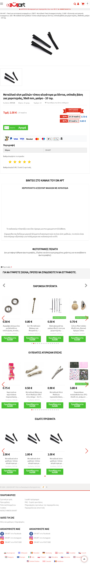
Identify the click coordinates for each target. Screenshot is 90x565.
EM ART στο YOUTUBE (11, 543)
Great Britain (79, 557)
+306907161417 (64, 9)
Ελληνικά (22, 553)
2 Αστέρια (15, 162)
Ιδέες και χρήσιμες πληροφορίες (12, 522)
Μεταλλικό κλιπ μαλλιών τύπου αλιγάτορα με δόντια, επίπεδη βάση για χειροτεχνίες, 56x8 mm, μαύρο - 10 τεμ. (11, 461)
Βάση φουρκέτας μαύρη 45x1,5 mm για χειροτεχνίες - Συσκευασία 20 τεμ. (56, 328)
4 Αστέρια (24, 162)
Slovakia (53, 557)
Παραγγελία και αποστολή (35, 508)
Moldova (58, 562)
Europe (21, 557)
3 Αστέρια (19, 162)
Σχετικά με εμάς (6, 500)
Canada (47, 562)
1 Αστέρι (10, 162)
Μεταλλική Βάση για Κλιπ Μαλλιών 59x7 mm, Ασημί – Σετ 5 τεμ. (34, 395)
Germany (47, 553)
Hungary (9, 557)
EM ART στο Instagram (10, 538)
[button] (31, 343)
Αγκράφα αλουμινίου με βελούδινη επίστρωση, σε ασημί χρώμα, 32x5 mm (11, 328)
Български (9, 553)
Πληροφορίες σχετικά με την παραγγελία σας (42, 505)
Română (35, 553)
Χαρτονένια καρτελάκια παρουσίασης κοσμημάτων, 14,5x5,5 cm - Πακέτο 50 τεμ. (11, 395)
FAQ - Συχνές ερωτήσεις (34, 503)
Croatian (70, 553)
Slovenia (65, 557)
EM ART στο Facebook (10, 534)
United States (33, 562)
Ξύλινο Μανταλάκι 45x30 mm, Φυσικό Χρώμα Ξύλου (78, 328)
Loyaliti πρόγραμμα (32, 500)
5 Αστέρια (29, 162)
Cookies (3, 508)
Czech (82, 553)
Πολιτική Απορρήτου (8, 505)
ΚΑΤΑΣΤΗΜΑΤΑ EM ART (8, 511)
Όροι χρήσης (5, 503)
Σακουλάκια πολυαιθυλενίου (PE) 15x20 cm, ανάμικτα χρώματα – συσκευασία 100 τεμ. (78, 395)
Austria (59, 553)
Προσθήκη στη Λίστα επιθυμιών (57, 103)
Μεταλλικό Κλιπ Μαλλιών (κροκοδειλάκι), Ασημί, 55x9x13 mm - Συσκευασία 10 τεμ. (56, 395)
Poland (41, 557)
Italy (31, 557)
